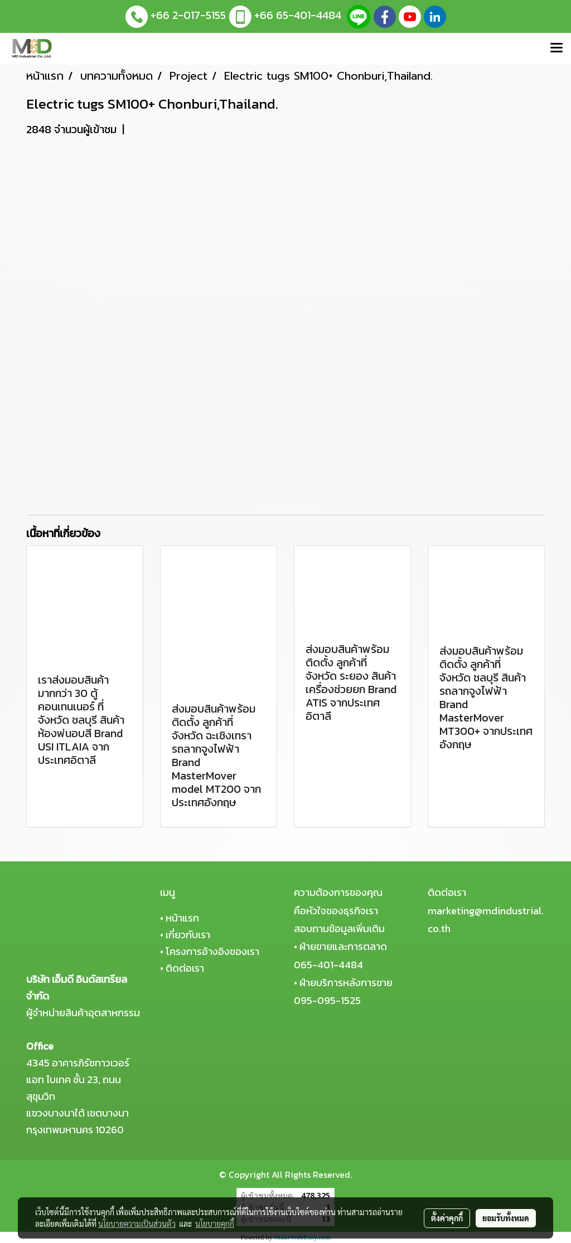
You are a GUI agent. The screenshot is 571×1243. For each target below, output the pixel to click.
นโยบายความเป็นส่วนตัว (137, 1223)
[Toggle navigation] (556, 48)
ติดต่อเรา (185, 968)
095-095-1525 (327, 1000)
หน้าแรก (182, 917)
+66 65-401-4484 (297, 15)
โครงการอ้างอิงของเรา (212, 951)
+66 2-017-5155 (188, 15)
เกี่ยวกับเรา (188, 934)
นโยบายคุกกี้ (214, 1223)
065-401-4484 (328, 964)
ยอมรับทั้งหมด (505, 1218)
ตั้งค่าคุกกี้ (447, 1218)
